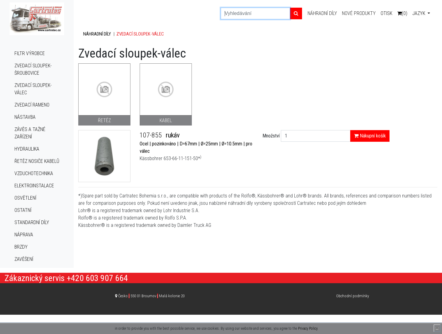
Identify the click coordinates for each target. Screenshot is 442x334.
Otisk (386, 13)
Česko (151, 296)
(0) (402, 13)
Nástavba (25, 117)
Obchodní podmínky (352, 296)
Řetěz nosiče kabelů (36, 161)
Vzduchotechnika (33, 173)
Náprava (23, 235)
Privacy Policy (307, 328)
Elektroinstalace (34, 186)
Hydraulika (26, 149)
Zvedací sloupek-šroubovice (33, 69)
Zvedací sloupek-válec (33, 89)
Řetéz (104, 120)
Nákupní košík (370, 136)
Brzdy (21, 247)
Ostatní (22, 210)
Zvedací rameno (31, 105)
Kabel (166, 120)
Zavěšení (23, 259)
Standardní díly (31, 222)
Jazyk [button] (419, 13)
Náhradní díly (322, 13)
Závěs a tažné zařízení (29, 133)
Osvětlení (25, 198)
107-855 (151, 135)
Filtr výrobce (29, 53)
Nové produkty (359, 13)
